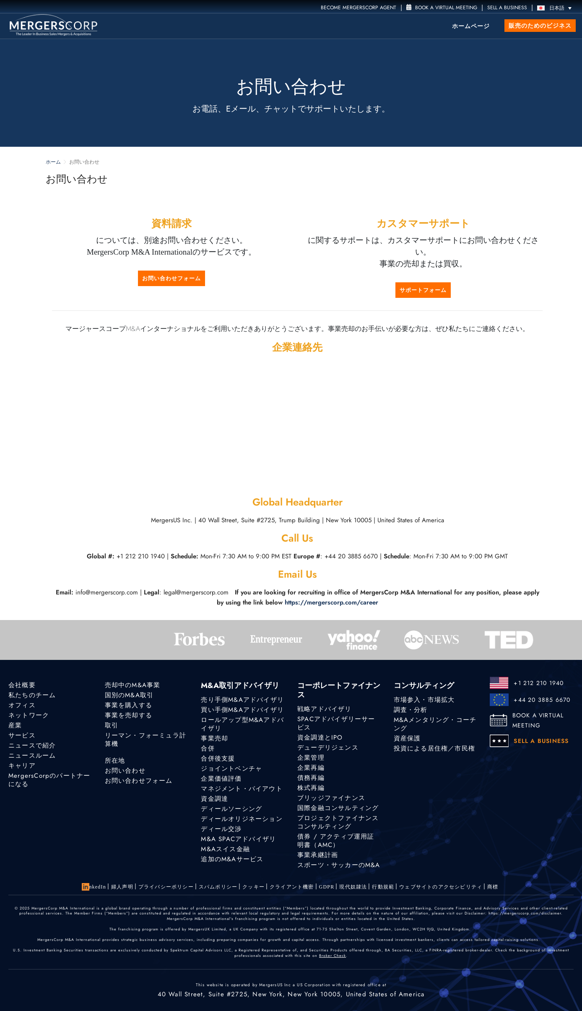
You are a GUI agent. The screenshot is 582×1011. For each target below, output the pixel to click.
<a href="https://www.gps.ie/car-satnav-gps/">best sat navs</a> (297, 423)
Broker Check (332, 955)
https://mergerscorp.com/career (331, 602)
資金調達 (214, 799)
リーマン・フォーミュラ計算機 (145, 739)
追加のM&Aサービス (232, 859)
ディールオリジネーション (241, 819)
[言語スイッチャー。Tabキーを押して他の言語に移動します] (556, 8)
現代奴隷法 (353, 887)
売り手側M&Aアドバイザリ (242, 700)
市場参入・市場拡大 (424, 700)
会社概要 (22, 685)
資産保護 (407, 738)
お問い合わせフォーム (171, 278)
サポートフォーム (423, 290)
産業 (15, 725)
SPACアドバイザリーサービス (336, 723)
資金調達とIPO (320, 737)
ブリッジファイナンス (331, 798)
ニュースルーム (32, 755)
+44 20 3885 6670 (542, 700)
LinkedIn (94, 887)
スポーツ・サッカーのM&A (338, 865)
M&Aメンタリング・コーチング (435, 724)
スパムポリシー (218, 887)
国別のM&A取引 (129, 695)
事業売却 (214, 738)
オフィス (22, 705)
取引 (111, 725)
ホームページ (471, 26)
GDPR (327, 887)
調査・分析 (411, 710)
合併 (207, 748)
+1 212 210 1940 (539, 683)
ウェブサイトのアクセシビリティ (440, 887)
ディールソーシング (231, 809)
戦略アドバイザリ (324, 709)
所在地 (115, 760)
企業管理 (311, 757)
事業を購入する (128, 705)
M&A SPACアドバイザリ (238, 839)
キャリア (22, 765)
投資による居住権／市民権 (434, 748)
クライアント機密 (292, 887)
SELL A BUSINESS (507, 7)
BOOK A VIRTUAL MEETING (538, 720)
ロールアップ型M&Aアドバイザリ (242, 724)
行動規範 (383, 887)
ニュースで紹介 (32, 745)
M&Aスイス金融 (225, 849)
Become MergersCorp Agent (358, 7)
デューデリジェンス (328, 747)
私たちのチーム (32, 695)
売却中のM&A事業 (133, 685)
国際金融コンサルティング (338, 808)
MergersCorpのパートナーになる (49, 779)
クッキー (253, 887)
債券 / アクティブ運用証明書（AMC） (335, 840)
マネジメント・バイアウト (241, 788)
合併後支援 (218, 758)
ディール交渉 (221, 829)
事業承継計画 (317, 855)
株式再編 (311, 788)
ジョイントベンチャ (231, 768)
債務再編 (311, 778)
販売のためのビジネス (540, 25)
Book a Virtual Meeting (441, 7)
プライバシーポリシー (166, 887)
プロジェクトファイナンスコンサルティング (338, 822)
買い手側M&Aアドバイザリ (242, 710)
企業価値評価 (221, 778)
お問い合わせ (125, 770)
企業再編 (311, 767)
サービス (22, 735)
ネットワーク (28, 715)
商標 (492, 887)
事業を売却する (128, 715)
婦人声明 (122, 887)
